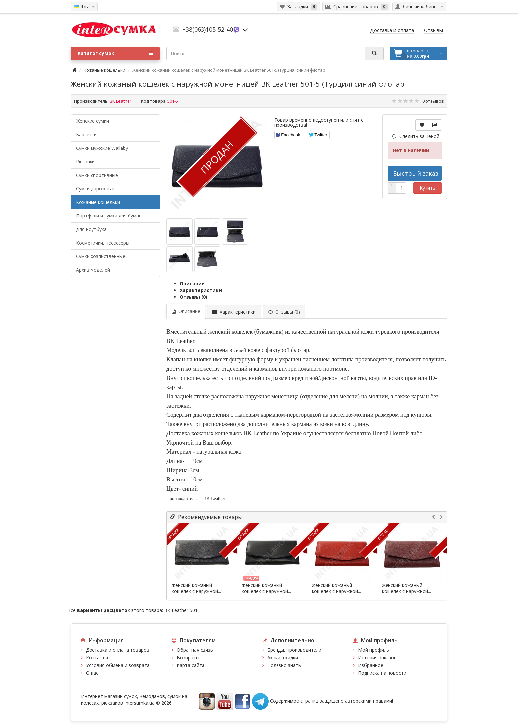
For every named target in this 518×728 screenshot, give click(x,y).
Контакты (97, 657)
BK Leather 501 (181, 610)
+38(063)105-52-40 (207, 29)
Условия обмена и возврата (118, 665)
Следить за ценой (415, 136)
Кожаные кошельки (104, 70)
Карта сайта (190, 665)
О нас (92, 673)
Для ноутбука (91, 229)
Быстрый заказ (415, 173)
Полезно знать (284, 665)
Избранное (370, 665)
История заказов (377, 657)
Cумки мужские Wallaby (102, 148)
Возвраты (188, 657)
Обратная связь (195, 650)
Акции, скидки (282, 657)
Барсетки (86, 134)
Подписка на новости (382, 673)
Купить (427, 188)
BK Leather (120, 101)
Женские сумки (92, 121)
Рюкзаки (85, 161)
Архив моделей (93, 270)
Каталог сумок (115, 53)
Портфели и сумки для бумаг (108, 216)
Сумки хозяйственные (100, 256)
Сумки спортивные (97, 175)
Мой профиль (373, 650)
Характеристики (201, 290)
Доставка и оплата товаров (117, 650)
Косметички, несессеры (102, 243)
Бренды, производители (294, 650)
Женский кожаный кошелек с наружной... (196, 588)
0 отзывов (433, 101)
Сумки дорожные (95, 188)
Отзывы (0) (193, 297)
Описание (192, 284)
